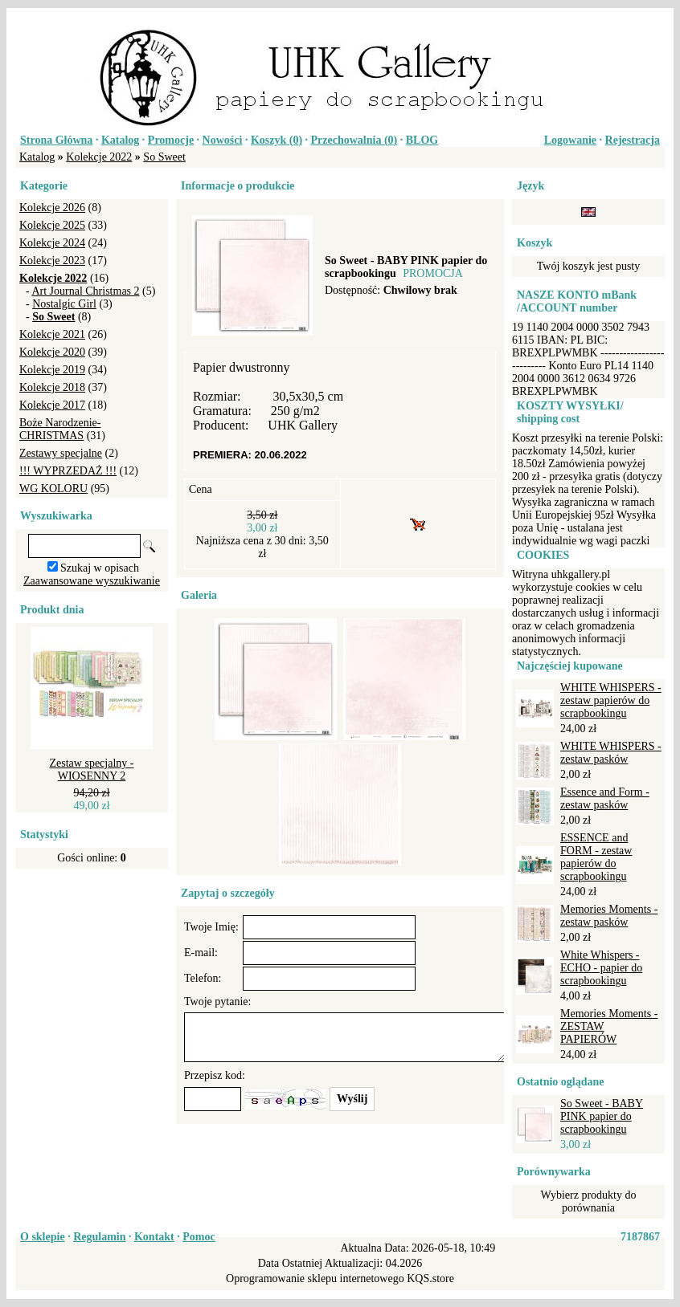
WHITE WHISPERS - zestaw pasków (611, 752)
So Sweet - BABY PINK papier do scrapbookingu (601, 1116)
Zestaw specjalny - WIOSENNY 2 (92, 769)
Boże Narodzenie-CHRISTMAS (59, 429)
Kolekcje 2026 (52, 208)
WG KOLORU (53, 488)
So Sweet (164, 157)
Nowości (223, 140)
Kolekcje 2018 (52, 387)
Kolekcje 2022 (99, 157)
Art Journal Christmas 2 (85, 291)
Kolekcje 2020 (52, 352)
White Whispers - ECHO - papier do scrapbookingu (601, 968)
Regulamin (99, 1237)
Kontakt (154, 1237)
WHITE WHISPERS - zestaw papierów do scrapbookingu (611, 700)
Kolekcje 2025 (52, 225)
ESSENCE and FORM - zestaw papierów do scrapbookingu (596, 857)
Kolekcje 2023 (52, 260)
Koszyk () (276, 140)
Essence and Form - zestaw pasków (604, 798)
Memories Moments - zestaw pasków (608, 915)
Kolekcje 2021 (52, 334)
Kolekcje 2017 (52, 405)
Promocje (171, 140)
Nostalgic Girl (64, 304)
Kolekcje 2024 (52, 243)
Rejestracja (632, 140)
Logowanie (570, 140)
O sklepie (42, 1237)
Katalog (120, 140)
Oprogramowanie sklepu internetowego (315, 1278)
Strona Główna (56, 140)
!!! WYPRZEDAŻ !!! (68, 471)
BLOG (422, 140)
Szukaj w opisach (99, 568)
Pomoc (198, 1237)
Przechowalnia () (354, 140)
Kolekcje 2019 (52, 370)
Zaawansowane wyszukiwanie (91, 581)
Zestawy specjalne (60, 453)
